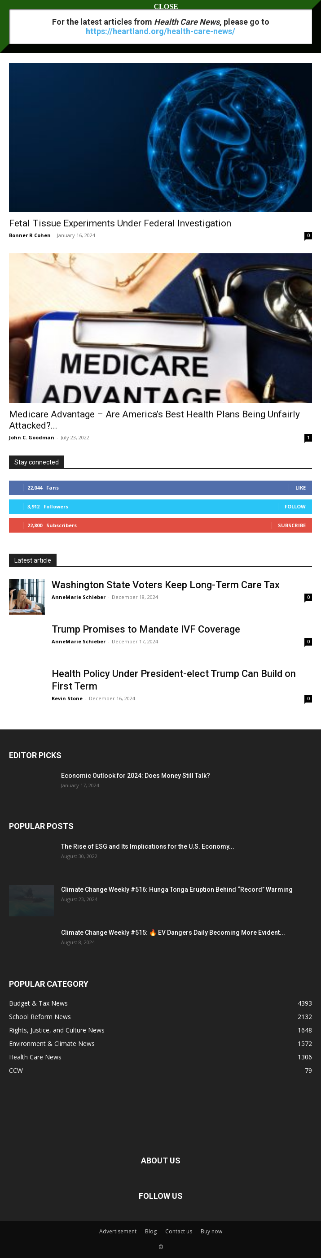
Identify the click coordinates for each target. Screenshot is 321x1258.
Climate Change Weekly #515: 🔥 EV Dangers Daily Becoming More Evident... (173, 932)
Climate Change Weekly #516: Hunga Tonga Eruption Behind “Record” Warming (177, 889)
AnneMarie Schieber (79, 597)
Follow (295, 506)
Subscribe (292, 525)
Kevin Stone (67, 698)
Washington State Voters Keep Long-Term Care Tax (166, 584)
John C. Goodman (31, 437)
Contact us (178, 1231)
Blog (151, 1231)
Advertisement (117, 1231)
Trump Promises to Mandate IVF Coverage (146, 629)
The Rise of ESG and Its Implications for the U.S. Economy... (147, 846)
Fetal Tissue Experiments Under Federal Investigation (120, 223)
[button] (15, 12)
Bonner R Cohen (30, 235)
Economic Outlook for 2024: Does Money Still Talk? (135, 775)
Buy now (211, 1231)
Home (17, 33)
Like (300, 487)
